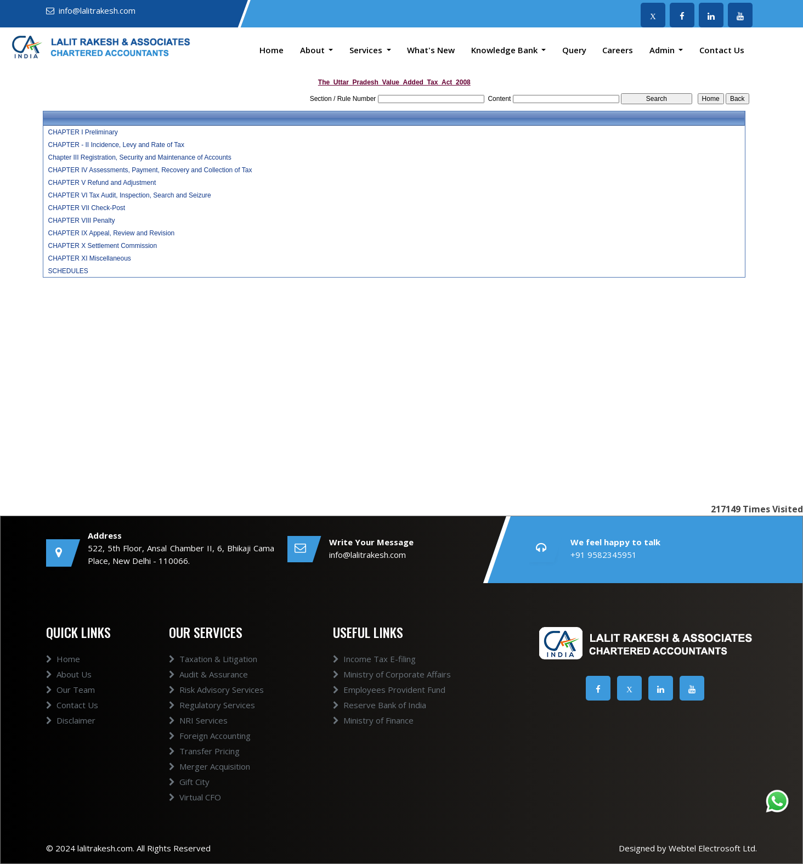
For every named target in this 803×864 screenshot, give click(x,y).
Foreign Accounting (210, 735)
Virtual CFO (195, 797)
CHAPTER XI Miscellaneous (89, 258)
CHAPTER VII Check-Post (86, 208)
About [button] (313, 49)
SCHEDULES (68, 271)
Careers (617, 49)
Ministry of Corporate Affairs (392, 674)
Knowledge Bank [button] (505, 49)
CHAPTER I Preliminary (82, 132)
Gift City (189, 781)
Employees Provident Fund (389, 689)
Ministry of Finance (373, 720)
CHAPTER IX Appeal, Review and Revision (111, 233)
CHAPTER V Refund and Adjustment (102, 183)
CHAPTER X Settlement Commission (102, 246)
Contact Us (721, 49)
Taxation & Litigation (213, 658)
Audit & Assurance (208, 674)
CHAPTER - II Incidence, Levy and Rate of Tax (116, 145)
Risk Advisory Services (216, 689)
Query (574, 49)
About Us (69, 674)
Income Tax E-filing (374, 658)
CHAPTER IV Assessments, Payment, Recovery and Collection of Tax (150, 170)
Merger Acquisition (209, 766)
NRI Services (198, 720)
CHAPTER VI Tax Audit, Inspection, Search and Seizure (129, 195)
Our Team (70, 689)
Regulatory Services (212, 704)
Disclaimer (70, 720)
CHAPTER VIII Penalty (81, 220)
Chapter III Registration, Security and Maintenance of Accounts (139, 157)
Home (271, 49)
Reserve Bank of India (379, 704)
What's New (431, 49)
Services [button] (366, 49)
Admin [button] (663, 49)
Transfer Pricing (204, 751)
